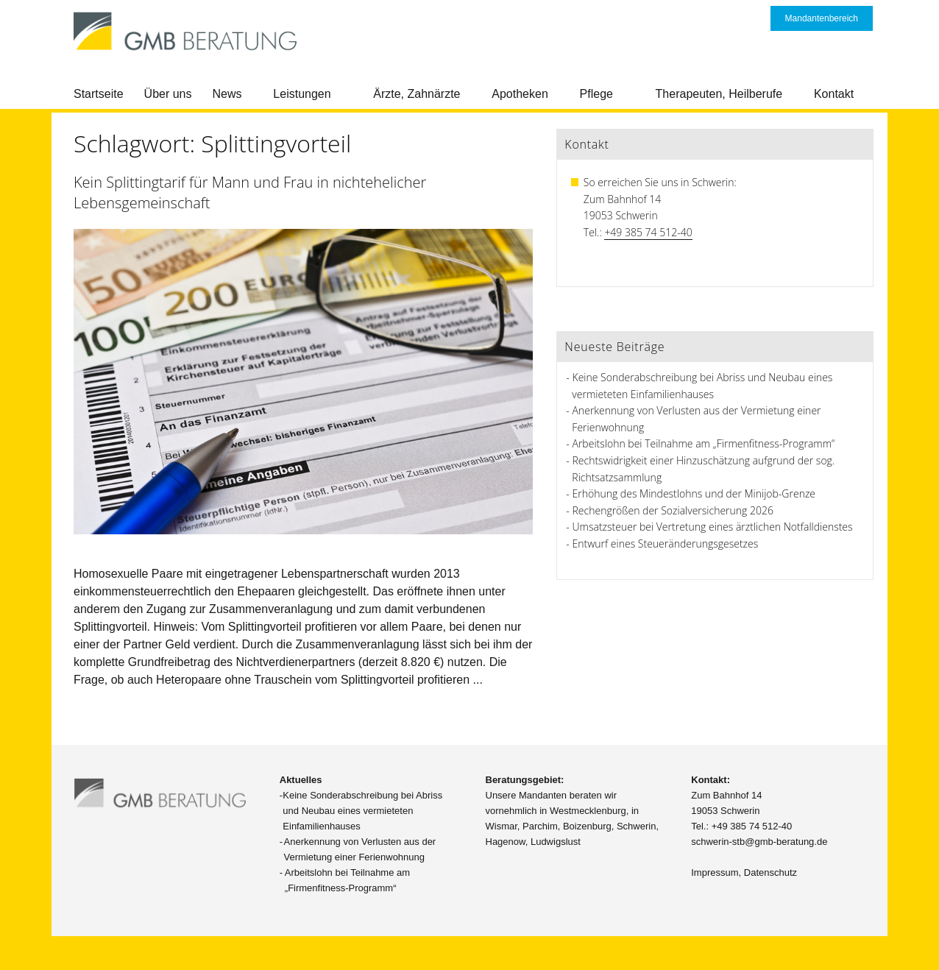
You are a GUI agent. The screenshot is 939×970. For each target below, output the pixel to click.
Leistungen (301, 94)
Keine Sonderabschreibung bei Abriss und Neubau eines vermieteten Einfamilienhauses (362, 811)
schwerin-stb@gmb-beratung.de (759, 841)
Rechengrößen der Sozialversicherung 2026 (673, 510)
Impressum (714, 872)
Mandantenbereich (821, 18)
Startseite (99, 94)
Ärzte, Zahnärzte (416, 94)
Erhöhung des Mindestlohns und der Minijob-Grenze (694, 493)
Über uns (168, 94)
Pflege (596, 94)
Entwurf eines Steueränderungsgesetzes (666, 544)
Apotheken (520, 94)
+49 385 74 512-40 (648, 232)
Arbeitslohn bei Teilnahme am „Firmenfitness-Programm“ (704, 443)
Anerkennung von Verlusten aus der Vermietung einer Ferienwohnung (360, 849)
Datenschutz (770, 872)
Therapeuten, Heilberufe (719, 94)
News (227, 94)
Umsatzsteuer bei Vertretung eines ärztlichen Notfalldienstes (713, 527)
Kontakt (834, 94)
